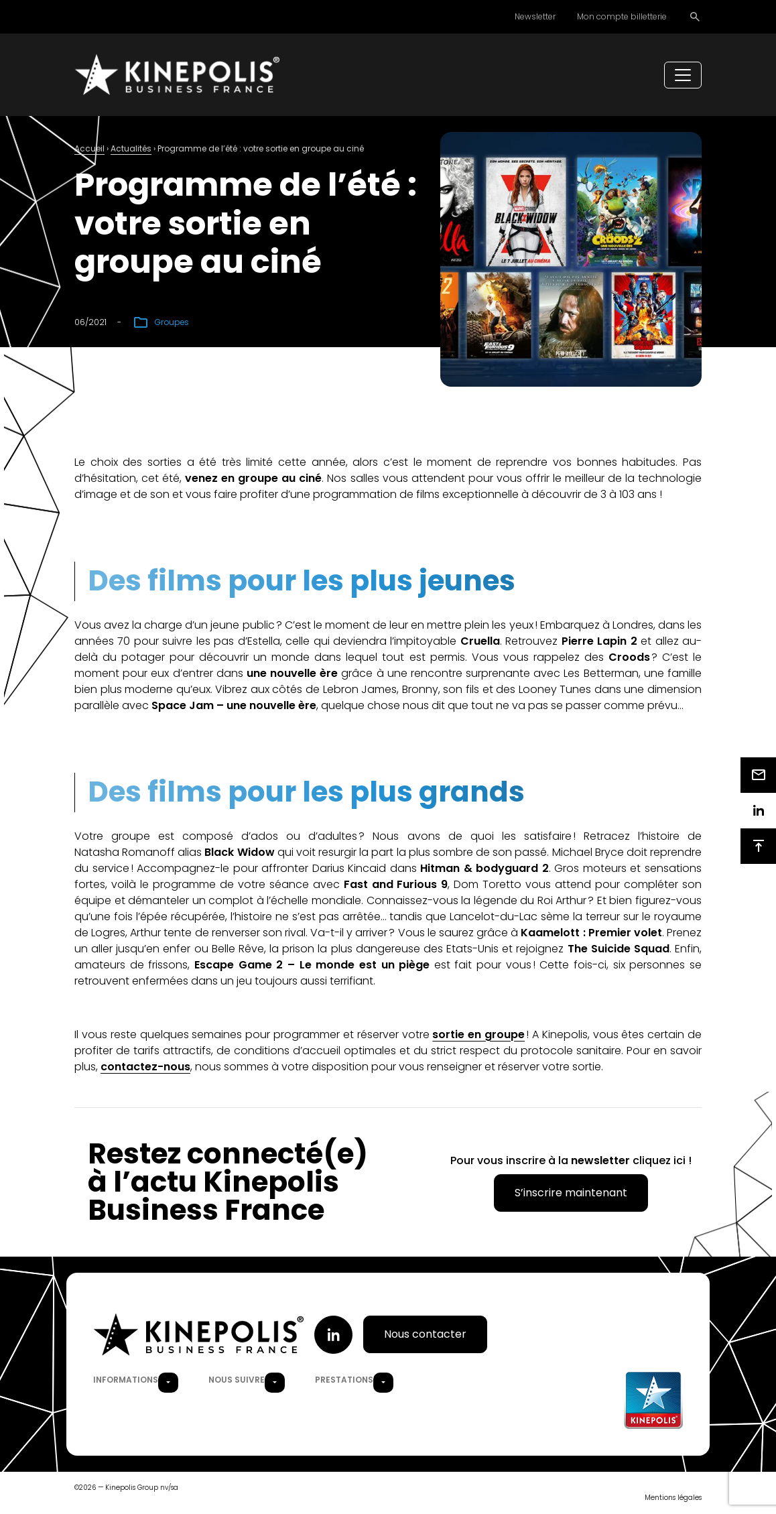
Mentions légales (673, 1498)
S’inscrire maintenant (571, 1193)
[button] (168, 1383)
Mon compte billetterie (622, 16)
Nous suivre (236, 1380)
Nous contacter (425, 1335)
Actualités (131, 149)
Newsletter (535, 16)
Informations (125, 1380)
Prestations (344, 1380)
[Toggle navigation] (683, 75)
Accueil (89, 149)
